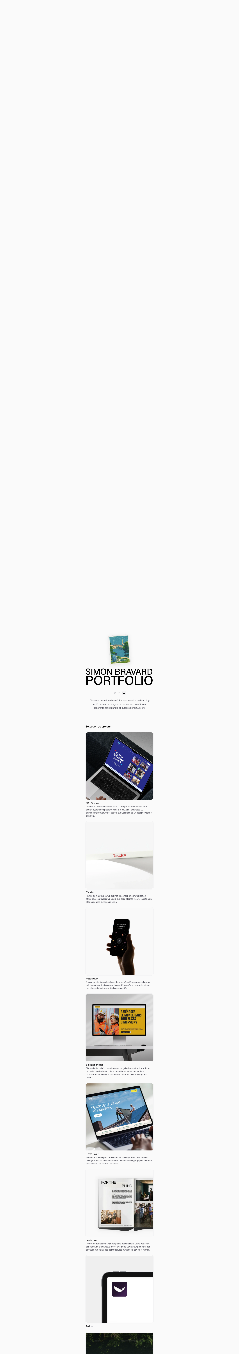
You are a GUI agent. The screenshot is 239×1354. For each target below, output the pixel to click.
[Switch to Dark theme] (119, 693)
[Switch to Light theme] (115, 693)
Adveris (141, 707)
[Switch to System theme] (124, 693)
